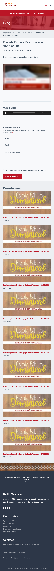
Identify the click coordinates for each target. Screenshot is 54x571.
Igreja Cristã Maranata (11, 521)
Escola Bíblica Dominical (25, 33)
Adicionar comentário (13, 152)
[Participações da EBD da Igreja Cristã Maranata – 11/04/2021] (27, 270)
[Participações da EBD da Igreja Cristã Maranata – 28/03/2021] (27, 338)
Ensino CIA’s (7, 526)
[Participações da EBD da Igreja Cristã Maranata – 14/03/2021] (27, 405)
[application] (27, 113)
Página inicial (7, 33)
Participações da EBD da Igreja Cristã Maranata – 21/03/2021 (26, 386)
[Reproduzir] (6, 113)
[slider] (24, 112)
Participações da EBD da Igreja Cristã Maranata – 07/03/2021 (26, 454)
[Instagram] (8, 508)
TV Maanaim (38, 13)
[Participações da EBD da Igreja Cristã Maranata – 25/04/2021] (27, 203)
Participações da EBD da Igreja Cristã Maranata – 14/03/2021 (26, 420)
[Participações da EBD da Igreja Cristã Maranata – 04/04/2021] (27, 304)
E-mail (7, 145)
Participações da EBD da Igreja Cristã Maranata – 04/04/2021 (26, 319)
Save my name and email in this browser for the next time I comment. (26, 170)
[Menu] (46, 5)
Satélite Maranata (9, 532)
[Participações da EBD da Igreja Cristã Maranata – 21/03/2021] (27, 371)
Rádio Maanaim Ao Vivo (19, 13)
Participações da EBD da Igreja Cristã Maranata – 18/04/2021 (26, 251)
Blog (14, 33)
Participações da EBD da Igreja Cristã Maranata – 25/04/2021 (26, 217)
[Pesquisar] (50, 5)
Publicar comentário (12, 176)
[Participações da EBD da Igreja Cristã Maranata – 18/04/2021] (27, 236)
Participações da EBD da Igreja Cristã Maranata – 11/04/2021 (26, 285)
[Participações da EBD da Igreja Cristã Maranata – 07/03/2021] (27, 439)
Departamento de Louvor (12, 529)
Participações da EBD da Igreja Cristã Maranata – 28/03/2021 (26, 353)
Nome (7, 138)
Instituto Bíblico (9, 523)
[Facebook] (4, 508)
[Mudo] (42, 113)
